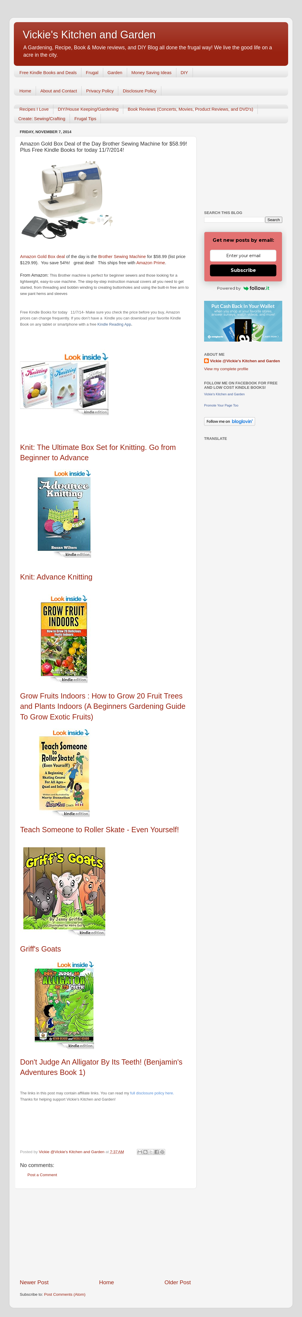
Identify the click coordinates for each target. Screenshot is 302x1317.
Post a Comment (42, 1175)
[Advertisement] (105, 1234)
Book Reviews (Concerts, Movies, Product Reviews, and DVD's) (190, 109)
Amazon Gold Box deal (42, 256)
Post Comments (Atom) (65, 1294)
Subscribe (243, 270)
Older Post (178, 1282)
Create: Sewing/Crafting (41, 118)
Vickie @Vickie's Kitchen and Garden (245, 361)
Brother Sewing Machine (122, 256)
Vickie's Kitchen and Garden (89, 35)
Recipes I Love (34, 109)
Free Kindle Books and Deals (48, 72)
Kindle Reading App (114, 324)
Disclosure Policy (139, 90)
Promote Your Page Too (221, 405)
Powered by (243, 288)
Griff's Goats (41, 949)
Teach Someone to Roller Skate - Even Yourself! (100, 829)
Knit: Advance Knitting (56, 577)
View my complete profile (226, 369)
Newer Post (34, 1282)
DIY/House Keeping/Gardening (88, 109)
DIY (184, 72)
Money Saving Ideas (152, 72)
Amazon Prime (150, 262)
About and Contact (58, 90)
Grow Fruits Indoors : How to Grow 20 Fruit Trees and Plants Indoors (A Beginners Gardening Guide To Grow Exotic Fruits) (103, 706)
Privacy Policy (100, 90)
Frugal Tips (85, 118)
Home (25, 90)
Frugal (92, 72)
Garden (115, 72)
